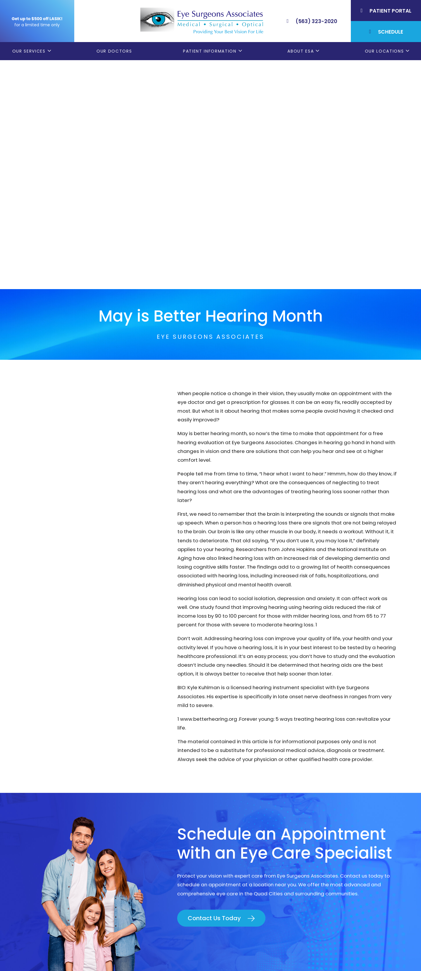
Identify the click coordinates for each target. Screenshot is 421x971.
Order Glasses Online (241, 810)
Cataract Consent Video (246, 820)
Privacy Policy (219, 955)
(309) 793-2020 (81, 829)
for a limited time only (37, 25)
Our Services (29, 51)
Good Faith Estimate (304, 955)
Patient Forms (233, 800)
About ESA (300, 51)
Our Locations (384, 51)
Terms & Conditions (258, 955)
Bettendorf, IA (330, 800)
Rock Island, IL (330, 820)
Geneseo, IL (327, 810)
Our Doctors (114, 51)
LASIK (222, 830)
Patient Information (210, 51)
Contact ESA (231, 840)
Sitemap (339, 955)
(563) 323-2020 (82, 815)
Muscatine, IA (330, 830)
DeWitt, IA (325, 840)
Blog (221, 849)
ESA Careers (231, 859)
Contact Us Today (214, 689)
